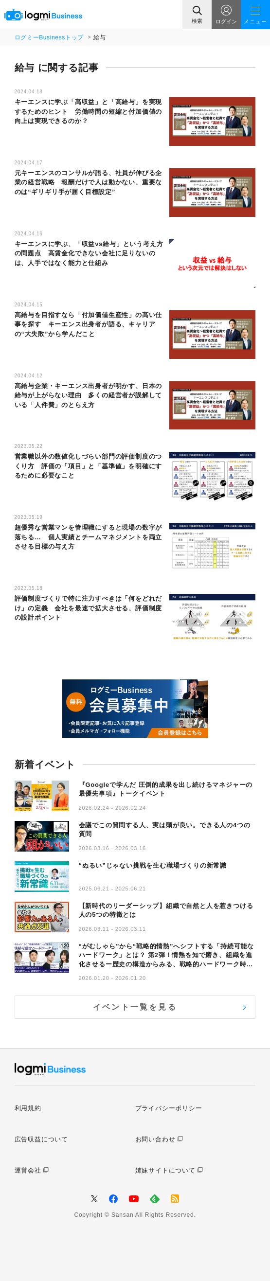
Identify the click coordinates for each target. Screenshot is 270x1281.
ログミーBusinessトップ (49, 37)
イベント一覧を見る (135, 1007)
